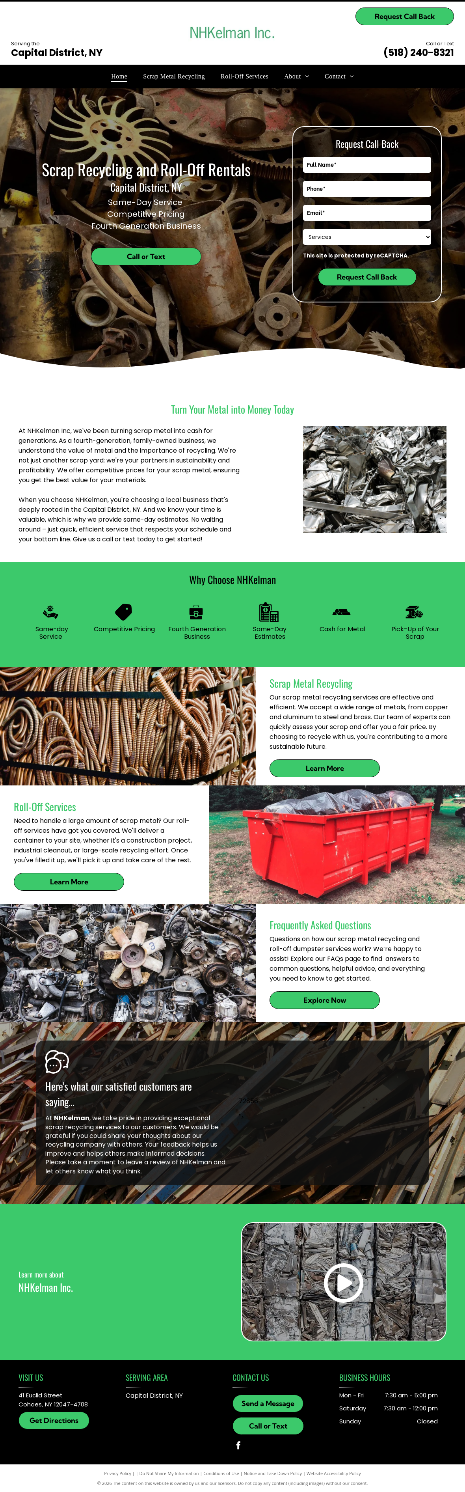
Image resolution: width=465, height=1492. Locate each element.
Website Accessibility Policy (334, 1473)
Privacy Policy (117, 1473)
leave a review (148, 1162)
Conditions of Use (221, 1473)
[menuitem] (119, 76)
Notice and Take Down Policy (273, 1473)
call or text (119, 539)
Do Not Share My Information (169, 1473)
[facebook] (238, 1446)
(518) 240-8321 (418, 52)
